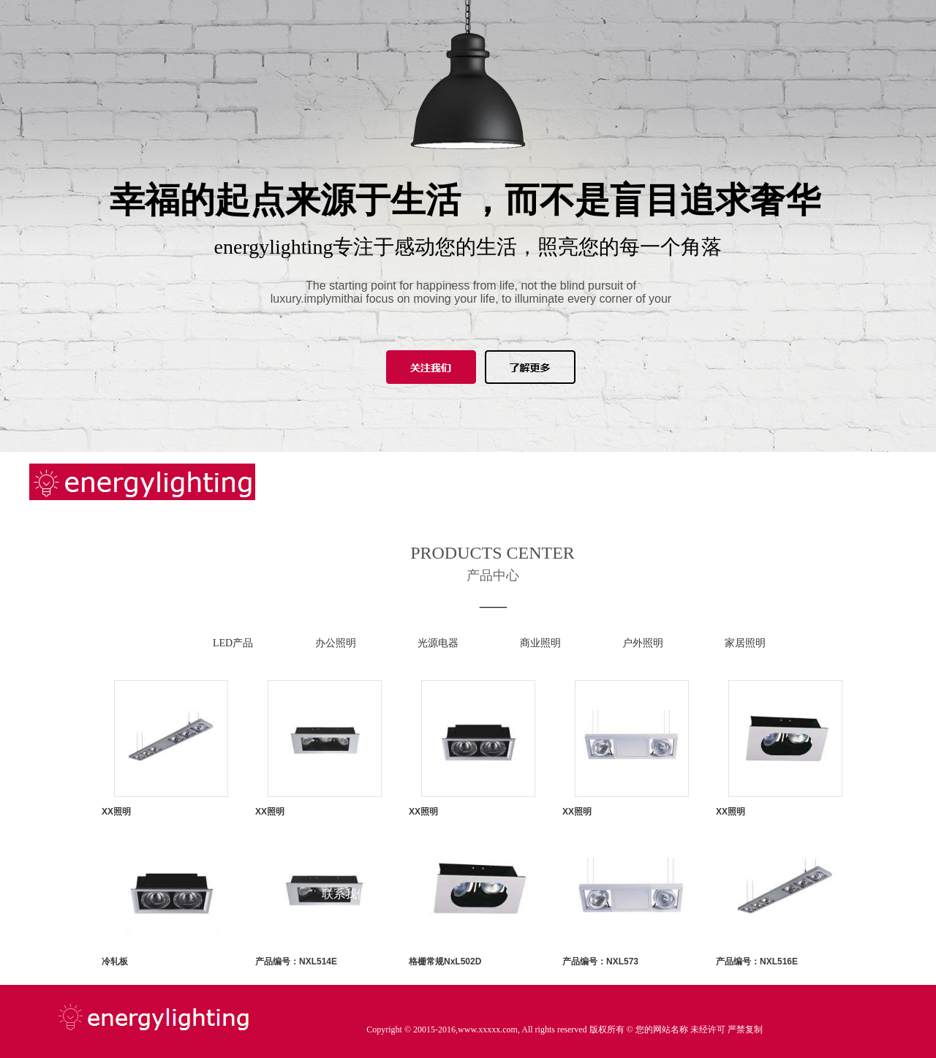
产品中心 (345, 692)
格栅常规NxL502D (445, 961)
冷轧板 (115, 961)
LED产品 (233, 643)
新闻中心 (345, 625)
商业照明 (540, 643)
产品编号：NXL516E (757, 961)
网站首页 (345, 490)
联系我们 (345, 894)
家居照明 (745, 643)
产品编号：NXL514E (296, 961)
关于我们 (345, 557)
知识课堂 (345, 826)
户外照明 (642, 643)
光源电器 (438, 643)
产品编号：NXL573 (600, 961)
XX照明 (116, 811)
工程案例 (345, 759)
